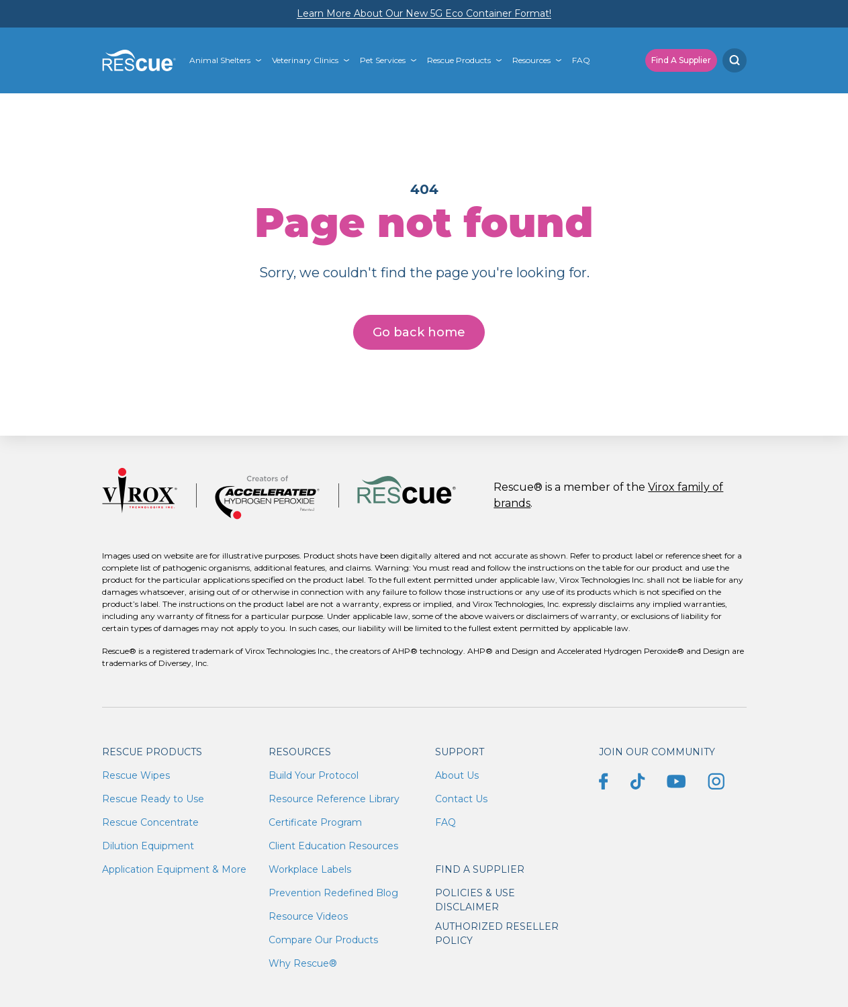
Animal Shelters (219, 60)
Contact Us (461, 799)
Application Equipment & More (174, 869)
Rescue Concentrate (150, 822)
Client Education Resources (333, 846)
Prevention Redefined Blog (333, 893)
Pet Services (383, 60)
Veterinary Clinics (305, 60)
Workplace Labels (310, 869)
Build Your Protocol (314, 775)
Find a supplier (479, 869)
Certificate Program (315, 822)
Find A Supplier (681, 60)
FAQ (581, 60)
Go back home (419, 332)
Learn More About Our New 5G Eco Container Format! (424, 13)
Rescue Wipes (136, 775)
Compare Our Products (323, 940)
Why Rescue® (303, 963)
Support (459, 752)
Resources (531, 60)
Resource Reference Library (334, 799)
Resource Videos (308, 916)
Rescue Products (459, 60)
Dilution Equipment (148, 846)
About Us (457, 775)
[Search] (734, 60)
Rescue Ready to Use (153, 799)
